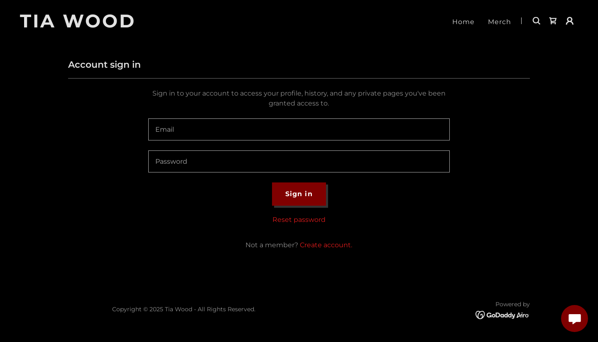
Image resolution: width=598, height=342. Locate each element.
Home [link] (463, 22)
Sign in (298, 194)
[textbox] (298, 129)
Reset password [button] (299, 220)
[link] (117, 25)
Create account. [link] (326, 245)
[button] (569, 20)
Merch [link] (499, 22)
